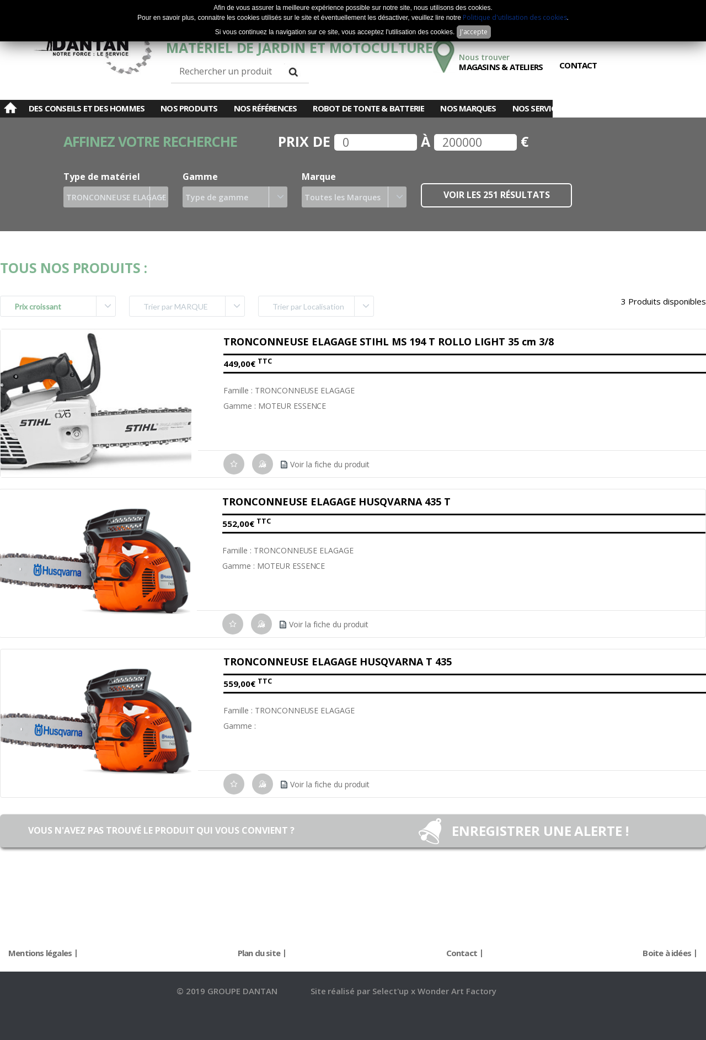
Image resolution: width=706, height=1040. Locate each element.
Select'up (391, 990)
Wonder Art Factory (457, 990)
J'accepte (474, 31)
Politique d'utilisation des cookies (514, 17)
